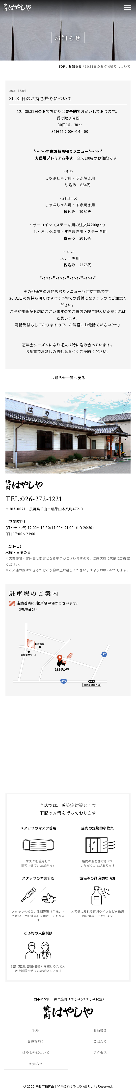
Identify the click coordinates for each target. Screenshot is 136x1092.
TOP (36, 1030)
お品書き (100, 1030)
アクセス (100, 1052)
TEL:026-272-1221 (33, 499)
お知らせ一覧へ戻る (68, 377)
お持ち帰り (35, 1041)
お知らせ (36, 1063)
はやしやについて (35, 1052)
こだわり (100, 1041)
